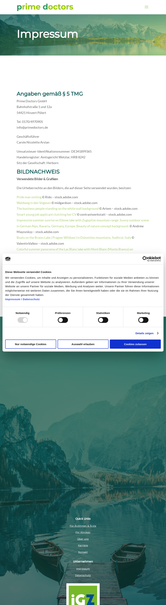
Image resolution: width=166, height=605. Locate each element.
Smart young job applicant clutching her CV (46, 214)
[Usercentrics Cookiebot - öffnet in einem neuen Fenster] (145, 259)
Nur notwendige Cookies (31, 343)
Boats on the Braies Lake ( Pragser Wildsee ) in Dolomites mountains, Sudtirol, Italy (74, 237)
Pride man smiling (29, 197)
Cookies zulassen (135, 343)
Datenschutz (31, 299)
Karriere (83, 545)
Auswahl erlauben (83, 343)
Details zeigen (144, 333)
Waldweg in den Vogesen (34, 203)
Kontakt (83, 552)
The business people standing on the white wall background (58, 208)
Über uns (83, 538)
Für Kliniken (82, 532)
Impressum (13, 299)
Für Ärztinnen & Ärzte (83, 525)
